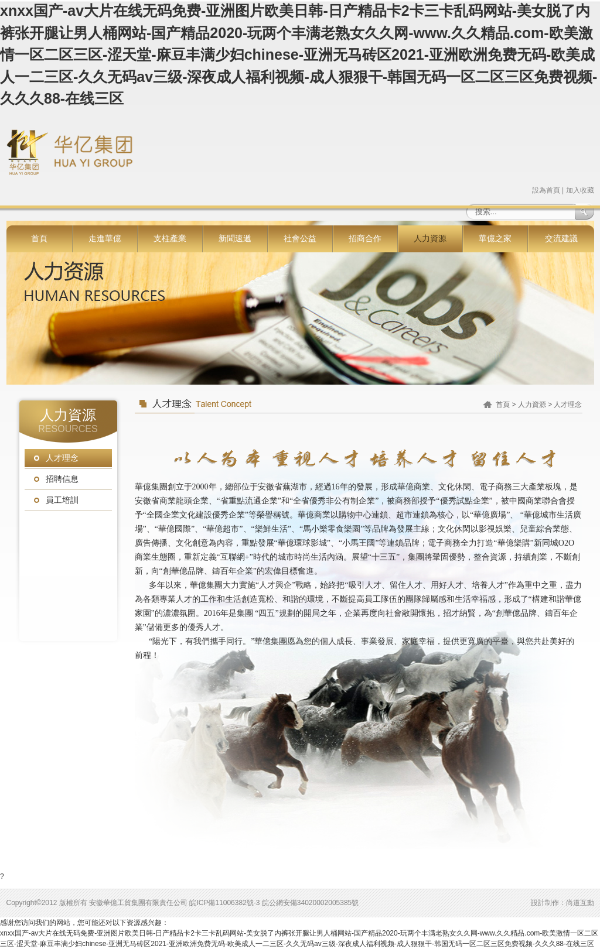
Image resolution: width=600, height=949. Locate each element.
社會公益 (300, 238)
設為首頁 (546, 190)
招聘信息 (62, 479)
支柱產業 (170, 238)
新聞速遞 (235, 238)
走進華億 (104, 238)
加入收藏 (580, 190)
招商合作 (365, 238)
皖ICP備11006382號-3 (224, 903)
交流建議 (561, 238)
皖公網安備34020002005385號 (310, 903)
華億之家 (495, 238)
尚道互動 (580, 903)
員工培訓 (62, 500)
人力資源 (430, 238)
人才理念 (62, 458)
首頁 (39, 238)
